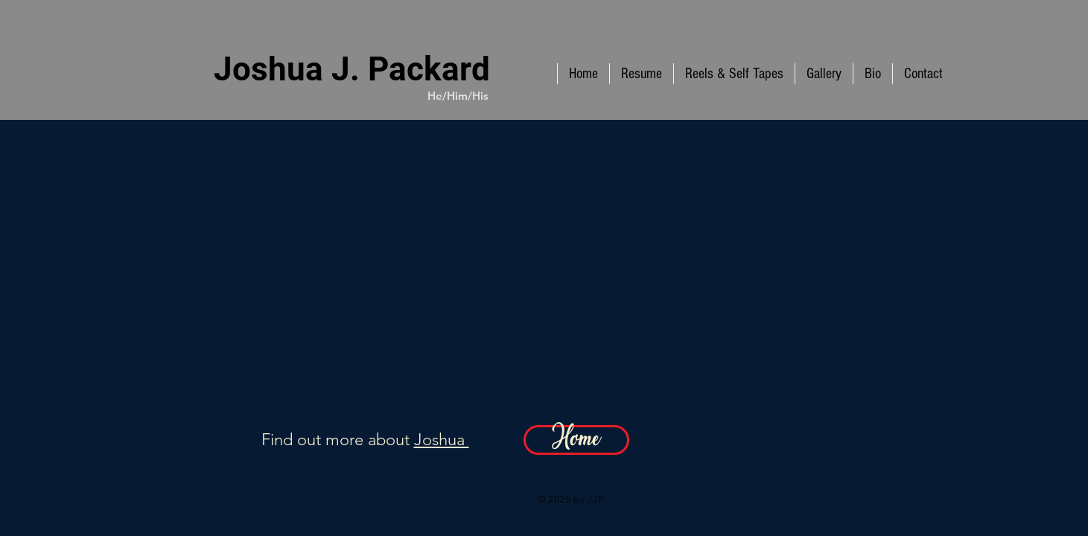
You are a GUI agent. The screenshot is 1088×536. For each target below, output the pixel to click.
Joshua (441, 440)
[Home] (576, 440)
